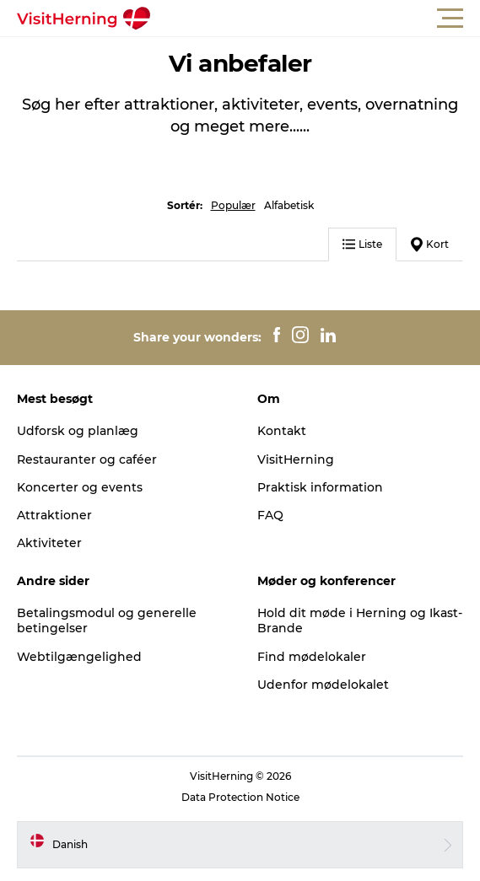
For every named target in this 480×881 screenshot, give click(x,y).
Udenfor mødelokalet (323, 684)
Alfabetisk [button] (289, 205)
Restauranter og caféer (87, 459)
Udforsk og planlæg (77, 430)
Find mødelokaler (311, 656)
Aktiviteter (49, 543)
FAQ (270, 515)
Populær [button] (233, 205)
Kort (430, 244)
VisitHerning (295, 459)
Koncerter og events (80, 487)
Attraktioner (54, 515)
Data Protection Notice (240, 797)
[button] (316, 18)
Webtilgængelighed (79, 656)
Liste (362, 244)
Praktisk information (320, 487)
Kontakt (281, 430)
